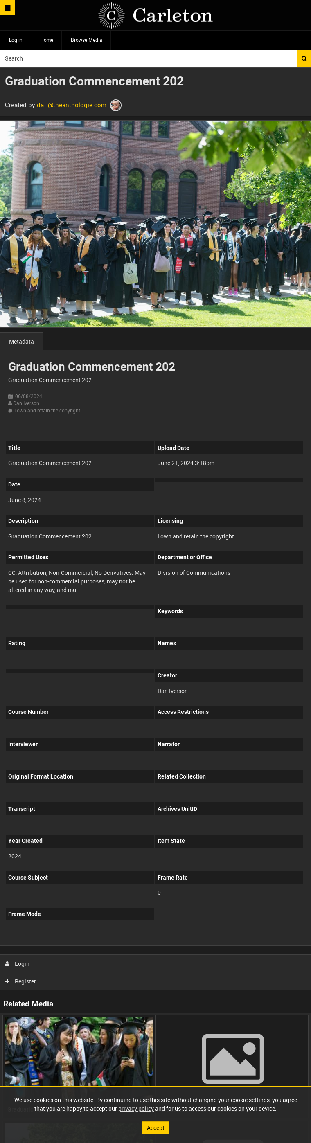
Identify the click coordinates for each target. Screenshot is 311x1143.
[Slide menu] (7, 7)
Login (17, 964)
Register (20, 981)
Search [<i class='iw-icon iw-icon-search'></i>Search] (304, 58)
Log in (16, 39)
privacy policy (136, 1108)
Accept (156, 1128)
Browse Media (86, 39)
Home (46, 39)
